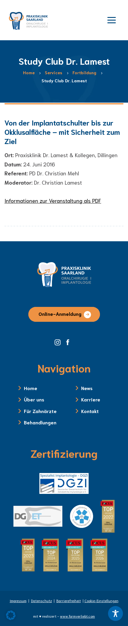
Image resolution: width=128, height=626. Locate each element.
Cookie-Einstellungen (101, 600)
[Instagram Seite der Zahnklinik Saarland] (60, 341)
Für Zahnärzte (40, 411)
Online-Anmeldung (59, 313)
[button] (10, 615)
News (86, 388)
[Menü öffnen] (111, 19)
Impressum (18, 600)
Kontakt (90, 411)
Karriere (90, 399)
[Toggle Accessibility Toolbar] (115, 613)
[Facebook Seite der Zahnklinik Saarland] (69, 341)
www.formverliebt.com (77, 616)
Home (30, 388)
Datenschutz (41, 600)
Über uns (34, 399)
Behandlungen (40, 422)
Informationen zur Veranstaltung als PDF (52, 200)
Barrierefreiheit (68, 600)
